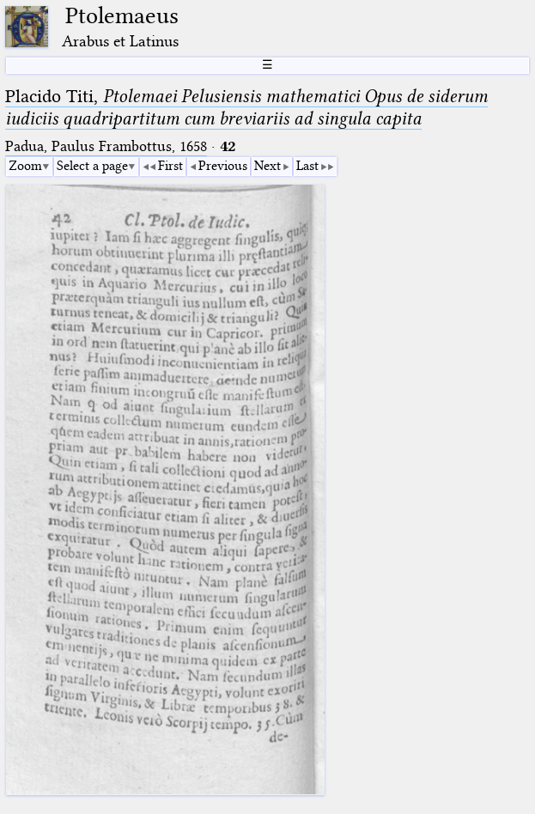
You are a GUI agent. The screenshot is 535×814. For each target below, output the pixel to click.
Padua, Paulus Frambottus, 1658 (106, 146)
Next (267, 165)
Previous (222, 165)
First (170, 165)
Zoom (25, 165)
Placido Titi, (246, 107)
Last (307, 165)
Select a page (92, 165)
